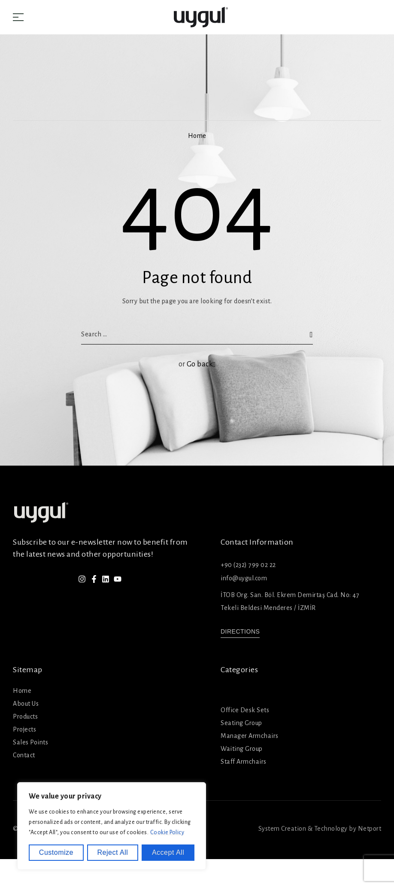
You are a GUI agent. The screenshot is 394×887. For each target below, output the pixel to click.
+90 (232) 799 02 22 (248, 564)
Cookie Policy (167, 832)
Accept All (168, 852)
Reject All (112, 852)
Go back (201, 364)
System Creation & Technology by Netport (320, 828)
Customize (56, 852)
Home (197, 135)
